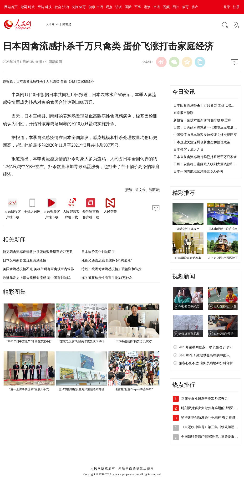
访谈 (118, 7)
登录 (227, 7)
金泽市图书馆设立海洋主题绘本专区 (81, 389)
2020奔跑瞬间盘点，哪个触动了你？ (205, 347)
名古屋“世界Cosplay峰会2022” (134, 389)
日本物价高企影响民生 (98, 252)
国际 (128, 7)
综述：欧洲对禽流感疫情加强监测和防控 (111, 269)
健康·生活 (96, 7)
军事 (137, 7)
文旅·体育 (79, 7)
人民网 (50, 24)
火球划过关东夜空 (188, 229)
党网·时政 (27, 7)
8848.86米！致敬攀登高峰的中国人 (204, 355)
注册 (236, 7)
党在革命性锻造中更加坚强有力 (204, 398)
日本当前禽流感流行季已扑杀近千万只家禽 (205, 157)
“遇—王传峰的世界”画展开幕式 (29, 389)
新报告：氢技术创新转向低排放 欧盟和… (203, 120)
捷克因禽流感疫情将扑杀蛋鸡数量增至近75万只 (38, 252)
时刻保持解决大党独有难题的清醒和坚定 (211, 408)
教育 (185, 7)
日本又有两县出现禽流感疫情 (24, 260)
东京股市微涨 (183, 113)
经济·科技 (45, 7)
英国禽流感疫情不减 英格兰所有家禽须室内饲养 (38, 269)
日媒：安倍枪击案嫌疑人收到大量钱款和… (205, 164)
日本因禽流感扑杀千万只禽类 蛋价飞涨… (203, 105)
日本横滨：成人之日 (188, 149)
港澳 (147, 7)
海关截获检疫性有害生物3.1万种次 (106, 278)
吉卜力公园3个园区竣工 (223, 258)
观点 (109, 7)
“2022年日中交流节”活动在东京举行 (29, 341)
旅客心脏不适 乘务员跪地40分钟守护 (206, 363)
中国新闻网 (53, 62)
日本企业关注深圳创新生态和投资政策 (201, 142)
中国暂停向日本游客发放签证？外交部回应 (205, 135)
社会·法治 (62, 7)
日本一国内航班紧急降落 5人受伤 (198, 171)
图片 (176, 7)
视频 (166, 7)
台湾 (156, 7)
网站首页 (11, 7)
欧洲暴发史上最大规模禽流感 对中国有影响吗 (37, 278)
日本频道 (65, 24)
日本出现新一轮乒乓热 (222, 229)
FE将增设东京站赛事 (188, 258)
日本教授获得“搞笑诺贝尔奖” (134, 341)
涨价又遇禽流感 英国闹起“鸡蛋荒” (106, 260)
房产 (195, 7)
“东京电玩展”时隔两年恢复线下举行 (81, 341)
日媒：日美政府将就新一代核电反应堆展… (205, 127)
